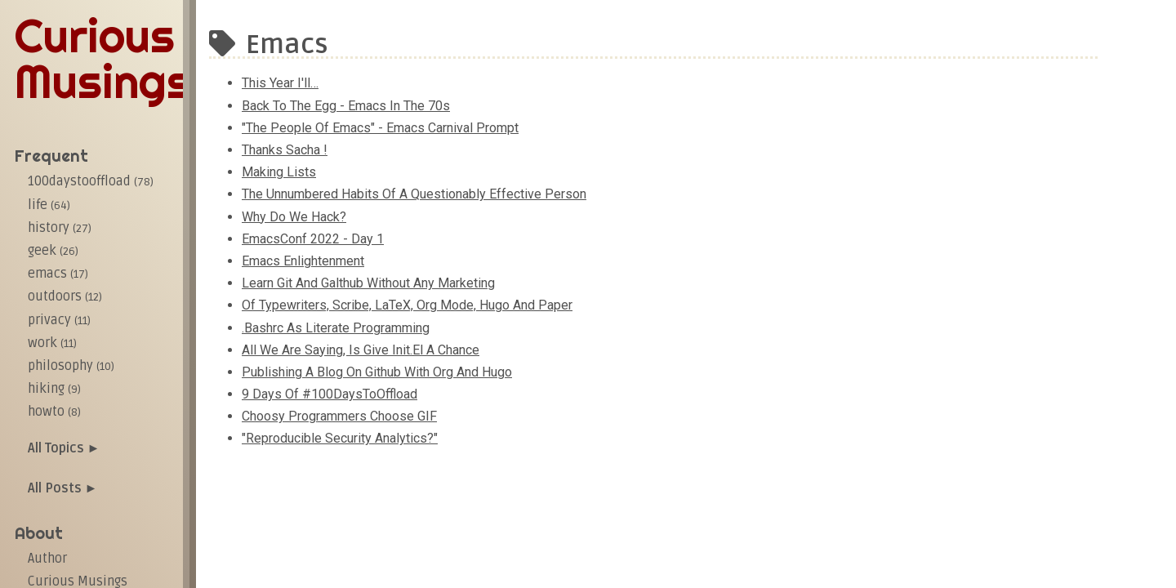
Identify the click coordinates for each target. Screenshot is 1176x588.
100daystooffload (91, 181)
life (49, 205)
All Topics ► (64, 448)
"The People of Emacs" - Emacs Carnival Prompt (380, 128)
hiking (54, 389)
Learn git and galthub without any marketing (368, 283)
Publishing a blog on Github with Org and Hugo (377, 372)
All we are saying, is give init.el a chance (360, 350)
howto (54, 411)
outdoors (65, 296)
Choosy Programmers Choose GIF (339, 416)
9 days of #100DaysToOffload (329, 394)
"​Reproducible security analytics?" (340, 438)
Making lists (279, 172)
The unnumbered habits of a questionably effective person (414, 194)
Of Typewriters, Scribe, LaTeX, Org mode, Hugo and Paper (407, 305)
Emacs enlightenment (303, 261)
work (52, 343)
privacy (59, 320)
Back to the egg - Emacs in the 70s (346, 106)
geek (53, 251)
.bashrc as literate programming (336, 328)
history (59, 228)
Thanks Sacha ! (284, 150)
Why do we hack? (294, 217)
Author (47, 558)
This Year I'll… (280, 83)
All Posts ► (63, 488)
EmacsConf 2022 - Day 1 (313, 239)
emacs (58, 273)
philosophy (71, 366)
